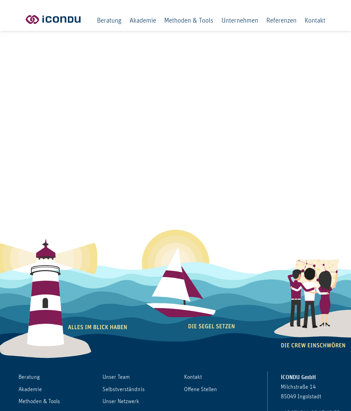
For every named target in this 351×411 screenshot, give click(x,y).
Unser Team (116, 377)
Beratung (109, 20)
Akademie (143, 20)
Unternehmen (239, 20)
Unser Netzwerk (120, 401)
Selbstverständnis (123, 389)
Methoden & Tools (188, 20)
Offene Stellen (200, 389)
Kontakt (315, 20)
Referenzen (281, 20)
